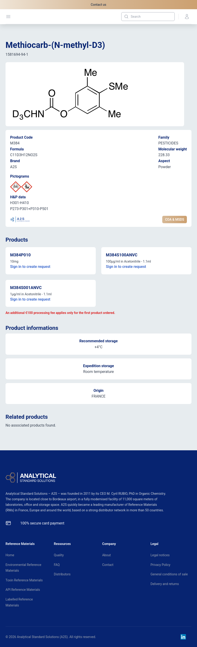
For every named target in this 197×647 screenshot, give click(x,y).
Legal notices (160, 555)
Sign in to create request (30, 266)
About (106, 555)
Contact (107, 565)
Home (10, 555)
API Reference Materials (23, 589)
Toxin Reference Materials (24, 580)
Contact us (98, 4)
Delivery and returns (165, 584)
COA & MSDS (174, 219)
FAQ (57, 565)
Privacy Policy (160, 565)
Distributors (62, 574)
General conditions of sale (169, 574)
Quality (59, 555)
